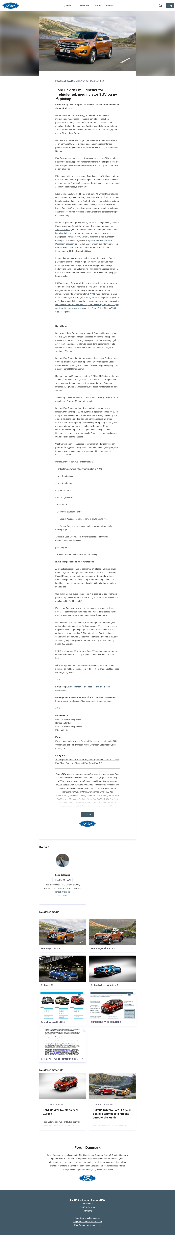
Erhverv (84, 741)
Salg (102, 745)
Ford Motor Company (64, 763)
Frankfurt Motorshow (106, 759)
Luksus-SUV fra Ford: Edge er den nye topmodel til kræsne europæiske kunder (112, 1113)
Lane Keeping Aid (64, 483)
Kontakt (109, 5)
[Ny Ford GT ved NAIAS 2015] (112, 969)
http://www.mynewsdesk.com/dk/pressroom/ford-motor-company (83, 701)
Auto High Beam (89, 308)
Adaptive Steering (63, 230)
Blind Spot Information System (78, 305)
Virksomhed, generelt (64, 745)
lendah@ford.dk (62, 892)
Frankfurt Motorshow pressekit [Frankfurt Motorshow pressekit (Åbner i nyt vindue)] (68, 726)
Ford (66, 759)
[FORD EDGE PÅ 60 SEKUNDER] (112, 1005)
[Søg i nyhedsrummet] (160, 5)
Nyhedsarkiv (68, 5)
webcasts (77, 669)
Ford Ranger (84, 759)
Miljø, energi (93, 741)
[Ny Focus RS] (62, 969)
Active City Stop (99, 305)
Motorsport (94, 745)
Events (98, 5)
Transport (79, 745)
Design (93, 759)
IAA (117, 759)
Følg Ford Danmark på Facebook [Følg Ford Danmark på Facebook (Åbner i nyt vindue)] (87, 1221)
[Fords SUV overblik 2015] (62, 1005)
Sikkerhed (79, 763)
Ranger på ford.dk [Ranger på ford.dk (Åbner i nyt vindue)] (63, 723)
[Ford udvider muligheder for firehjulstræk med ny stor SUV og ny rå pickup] (62, 1042)
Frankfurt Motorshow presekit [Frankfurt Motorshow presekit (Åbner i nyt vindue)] (68, 719)
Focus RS (73, 759)
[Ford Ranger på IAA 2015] (112, 932)
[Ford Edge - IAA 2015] (62, 932)
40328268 (62, 895)
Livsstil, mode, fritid (108, 741)
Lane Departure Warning (70, 308)
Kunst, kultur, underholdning (67, 741)
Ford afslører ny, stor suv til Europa (60, 1111)
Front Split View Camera (78, 237)
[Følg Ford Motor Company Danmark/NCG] (170, 5)
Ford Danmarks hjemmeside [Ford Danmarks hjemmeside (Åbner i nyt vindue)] (87, 1218)
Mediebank (84, 5)
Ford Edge (89, 763)
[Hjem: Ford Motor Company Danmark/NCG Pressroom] (10, 5)
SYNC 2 (91, 294)
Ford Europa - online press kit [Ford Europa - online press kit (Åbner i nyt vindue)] (87, 1225)
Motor (86, 745)
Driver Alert (103, 308)
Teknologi (59, 759)
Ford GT (98, 763)
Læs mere (87, 814)
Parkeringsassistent (65, 497)
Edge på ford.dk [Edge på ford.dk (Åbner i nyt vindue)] (62, 730)
